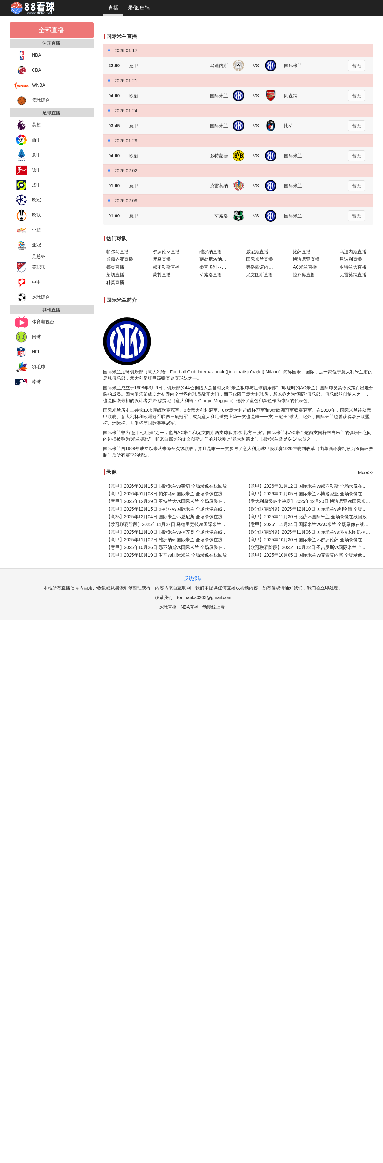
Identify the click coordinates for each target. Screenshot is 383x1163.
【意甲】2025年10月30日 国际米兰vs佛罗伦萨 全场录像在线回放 (309, 539)
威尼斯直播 (257, 251)
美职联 (29, 267)
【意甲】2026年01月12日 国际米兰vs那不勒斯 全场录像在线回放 (309, 485)
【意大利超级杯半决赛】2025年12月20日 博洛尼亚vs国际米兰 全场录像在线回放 (309, 501)
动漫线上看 (213, 607)
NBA (27, 55)
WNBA (29, 85)
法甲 (27, 185)
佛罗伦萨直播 (166, 251)
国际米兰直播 (259, 259)
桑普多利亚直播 (215, 266)
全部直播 (51, 30)
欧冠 (27, 200)
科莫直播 (115, 282)
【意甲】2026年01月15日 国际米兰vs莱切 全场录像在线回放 (166, 485)
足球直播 (168, 607)
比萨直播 (302, 251)
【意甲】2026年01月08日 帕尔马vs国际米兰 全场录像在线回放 (168, 493)
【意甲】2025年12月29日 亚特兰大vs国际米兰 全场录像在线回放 (170, 501)
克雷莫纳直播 (353, 274)
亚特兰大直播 (353, 266)
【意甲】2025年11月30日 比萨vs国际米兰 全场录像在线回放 (306, 516)
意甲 (27, 155)
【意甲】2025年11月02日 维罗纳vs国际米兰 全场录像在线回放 (168, 539)
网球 (27, 337)
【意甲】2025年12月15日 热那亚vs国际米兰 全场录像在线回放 (168, 508)
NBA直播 (190, 607)
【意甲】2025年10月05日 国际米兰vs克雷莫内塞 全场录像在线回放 (309, 555)
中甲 (27, 282)
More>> (365, 472)
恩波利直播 (351, 259)
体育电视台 (34, 322)
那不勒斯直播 (166, 266)
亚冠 (27, 245)
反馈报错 (193, 578)
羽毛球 (29, 367)
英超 (27, 125)
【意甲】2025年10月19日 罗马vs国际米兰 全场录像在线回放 (166, 555)
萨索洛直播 (210, 274)
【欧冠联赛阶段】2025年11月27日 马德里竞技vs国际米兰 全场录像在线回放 (170, 524)
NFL (27, 352)
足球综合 (32, 297)
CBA (27, 70)
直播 (113, 8)
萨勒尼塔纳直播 (215, 259)
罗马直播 (162, 259)
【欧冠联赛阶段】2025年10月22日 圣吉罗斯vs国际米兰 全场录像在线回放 (309, 547)
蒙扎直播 (162, 274)
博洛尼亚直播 (306, 259)
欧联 (27, 215)
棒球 (27, 382)
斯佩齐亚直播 (119, 259)
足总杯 (38, 256)
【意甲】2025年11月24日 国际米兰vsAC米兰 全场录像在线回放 (309, 524)
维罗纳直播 (210, 251)
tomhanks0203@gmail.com (204, 597)
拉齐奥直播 (304, 274)
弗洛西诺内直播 (261, 266)
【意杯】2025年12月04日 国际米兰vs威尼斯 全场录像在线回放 (168, 516)
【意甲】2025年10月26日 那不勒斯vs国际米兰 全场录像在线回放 (170, 547)
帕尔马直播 (117, 251)
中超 (27, 230)
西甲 (27, 140)
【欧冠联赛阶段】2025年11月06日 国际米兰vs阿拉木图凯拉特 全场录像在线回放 (309, 532)
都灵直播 (115, 266)
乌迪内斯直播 (353, 251)
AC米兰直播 (305, 266)
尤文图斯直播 (259, 274)
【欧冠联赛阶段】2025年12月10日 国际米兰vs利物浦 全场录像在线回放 (309, 508)
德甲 (27, 170)
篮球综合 (32, 100)
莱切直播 (115, 274)
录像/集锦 (139, 8)
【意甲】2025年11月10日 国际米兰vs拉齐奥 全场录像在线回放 (168, 532)
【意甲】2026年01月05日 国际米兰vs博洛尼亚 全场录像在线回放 (309, 493)
